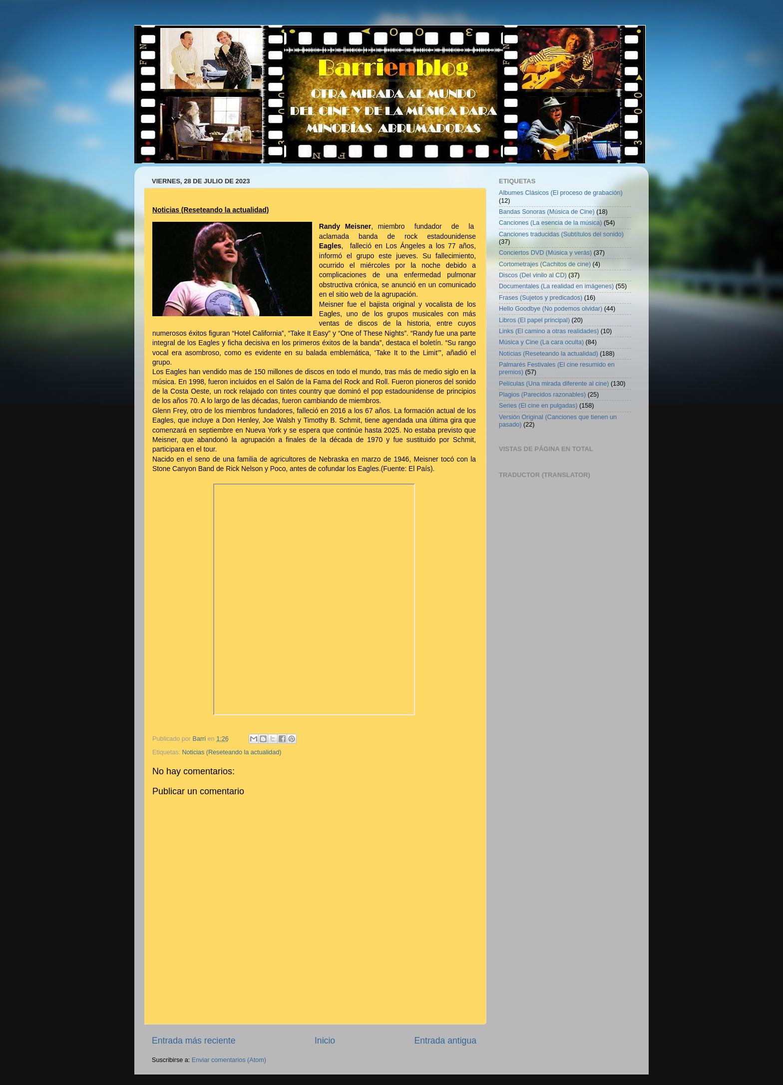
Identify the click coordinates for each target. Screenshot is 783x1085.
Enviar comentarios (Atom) (229, 1060)
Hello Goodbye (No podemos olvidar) (550, 308)
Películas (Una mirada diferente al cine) (554, 383)
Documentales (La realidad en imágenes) (556, 286)
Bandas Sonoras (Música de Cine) (547, 211)
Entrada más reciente (194, 1041)
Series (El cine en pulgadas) (538, 405)
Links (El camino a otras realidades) (549, 331)
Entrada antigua (445, 1041)
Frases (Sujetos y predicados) (540, 297)
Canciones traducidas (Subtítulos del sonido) (561, 234)
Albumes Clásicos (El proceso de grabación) (561, 192)
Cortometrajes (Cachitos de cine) (545, 264)
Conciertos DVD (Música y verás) (545, 252)
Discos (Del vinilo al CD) (533, 275)
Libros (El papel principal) (534, 320)
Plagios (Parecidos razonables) (542, 394)
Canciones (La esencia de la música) (550, 222)
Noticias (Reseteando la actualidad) (232, 752)
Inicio (325, 1041)
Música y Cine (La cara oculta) (541, 342)
